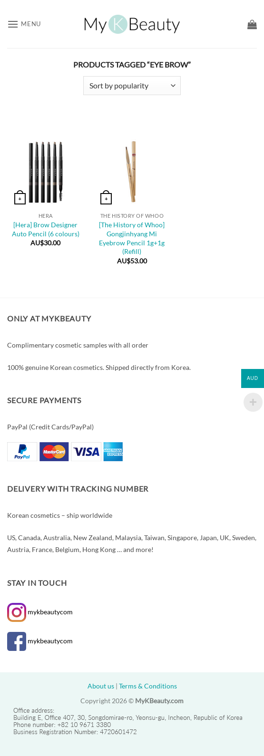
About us (101, 686)
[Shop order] (132, 85)
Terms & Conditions (148, 686)
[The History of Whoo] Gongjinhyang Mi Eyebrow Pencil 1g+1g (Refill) (132, 238)
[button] (24, 24)
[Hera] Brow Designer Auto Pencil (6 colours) (45, 229)
